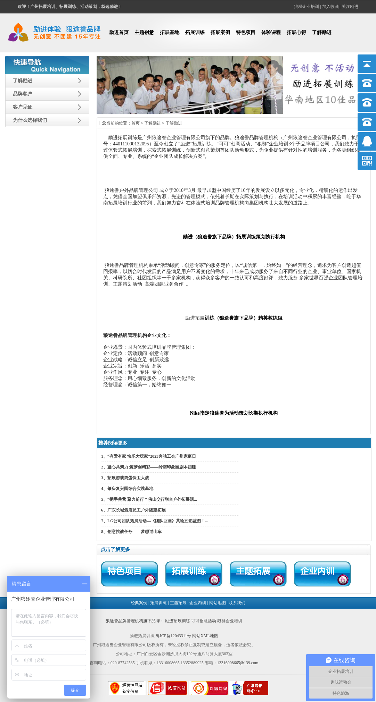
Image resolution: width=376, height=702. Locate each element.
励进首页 (119, 32)
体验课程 (271, 32)
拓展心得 (296, 32)
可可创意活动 (203, 620)
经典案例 (139, 602)
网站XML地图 (205, 635)
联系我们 (237, 602)
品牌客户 (22, 93)
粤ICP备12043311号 (173, 635)
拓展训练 (195, 32)
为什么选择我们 (30, 120)
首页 (135, 123)
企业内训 (197, 602)
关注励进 (350, 6)
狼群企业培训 (306, 6)
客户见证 (22, 107)
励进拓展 (118, 137)
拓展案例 (220, 32)
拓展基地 (169, 32)
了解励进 (322, 32)
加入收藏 (330, 6)
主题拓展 (178, 602)
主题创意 (144, 32)
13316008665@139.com (238, 662)
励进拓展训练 (177, 620)
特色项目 (245, 32)
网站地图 (217, 602)
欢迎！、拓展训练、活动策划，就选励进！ (70, 6)
